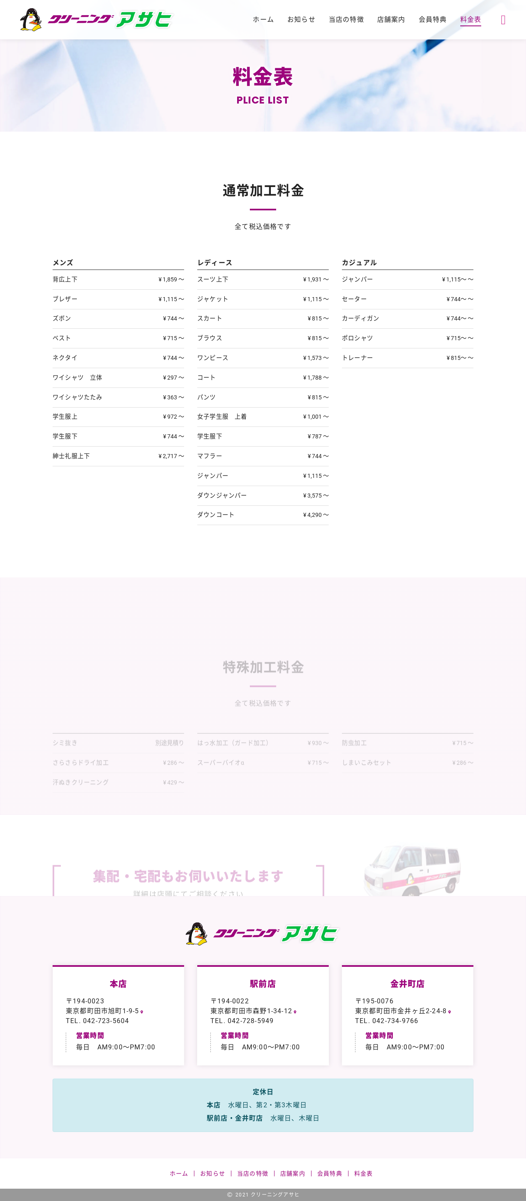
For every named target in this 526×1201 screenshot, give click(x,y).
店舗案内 (391, 19)
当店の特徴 (346, 19)
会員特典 (433, 19)
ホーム (263, 19)
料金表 (471, 19)
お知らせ (301, 19)
